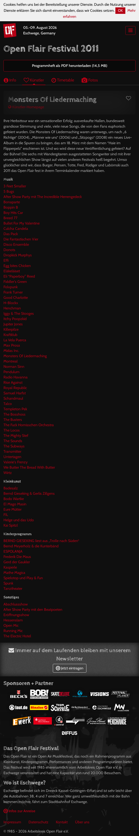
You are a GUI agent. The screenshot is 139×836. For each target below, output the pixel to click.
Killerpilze (11, 329)
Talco (7, 404)
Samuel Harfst (14, 393)
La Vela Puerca (14, 340)
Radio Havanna (15, 377)
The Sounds (12, 441)
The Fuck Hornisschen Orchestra (28, 425)
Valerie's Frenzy (15, 462)
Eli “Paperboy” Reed (19, 276)
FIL (5, 514)
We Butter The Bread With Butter (29, 467)
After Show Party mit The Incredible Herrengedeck (42, 197)
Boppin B (10, 207)
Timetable (62, 80)
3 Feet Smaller (14, 186)
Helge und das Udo (18, 520)
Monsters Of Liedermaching (25, 356)
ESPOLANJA (12, 551)
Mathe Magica (14, 572)
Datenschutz (38, 822)
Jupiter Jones (13, 324)
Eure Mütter (12, 509)
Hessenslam (13, 620)
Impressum (12, 822)
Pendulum (11, 372)
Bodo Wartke (13, 499)
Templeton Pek (15, 409)
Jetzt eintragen (69, 668)
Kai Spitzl (10, 525)
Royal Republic (15, 388)
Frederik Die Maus (17, 556)
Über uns (82, 822)
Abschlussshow (15, 604)
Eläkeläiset (11, 271)
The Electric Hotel (17, 636)
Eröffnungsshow (16, 615)
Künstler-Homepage (26, 107)
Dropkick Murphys (17, 255)
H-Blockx (10, 303)
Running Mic (13, 631)
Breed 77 (10, 218)
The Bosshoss (14, 414)
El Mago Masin (14, 504)
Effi (6, 260)
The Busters (12, 419)
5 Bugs (8, 191)
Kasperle (10, 567)
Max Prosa (11, 345)
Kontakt (62, 822)
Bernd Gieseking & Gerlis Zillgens (29, 493)
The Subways (14, 446)
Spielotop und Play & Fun (23, 578)
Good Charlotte (15, 297)
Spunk (8, 583)
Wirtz (7, 472)
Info (10, 80)
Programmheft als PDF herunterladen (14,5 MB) (69, 65)
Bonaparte (11, 202)
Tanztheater (12, 588)
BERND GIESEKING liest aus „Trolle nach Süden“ (41, 541)
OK (120, 10)
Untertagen (12, 457)
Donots (9, 250)
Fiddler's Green (15, 281)
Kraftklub (10, 335)
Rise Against (12, 382)
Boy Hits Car (13, 212)
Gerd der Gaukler (16, 562)
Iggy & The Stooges (18, 313)
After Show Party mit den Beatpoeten (32, 609)
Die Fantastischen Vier (20, 239)
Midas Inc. (11, 350)
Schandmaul (13, 398)
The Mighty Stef (15, 435)
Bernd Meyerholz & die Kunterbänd (31, 546)
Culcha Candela (15, 228)
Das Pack (10, 234)
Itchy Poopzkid (15, 319)
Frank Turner (13, 292)
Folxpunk (10, 287)
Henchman (12, 308)
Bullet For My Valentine (21, 223)
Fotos (90, 80)
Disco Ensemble (16, 244)
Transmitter (12, 451)
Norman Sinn (13, 366)
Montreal (10, 361)
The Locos (11, 430)
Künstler (34, 80)
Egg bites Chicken (17, 266)
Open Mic (11, 625)
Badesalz (10, 488)
